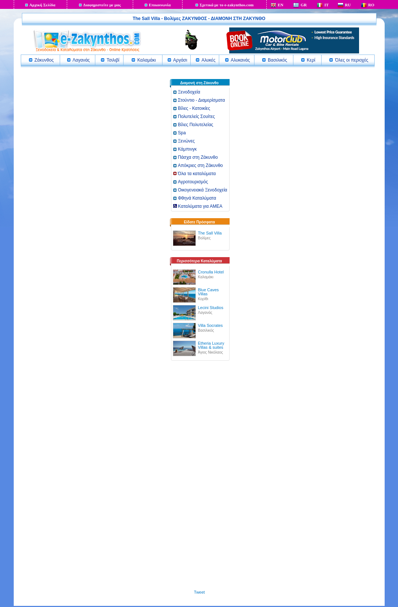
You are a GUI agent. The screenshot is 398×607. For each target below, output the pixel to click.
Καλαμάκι (146, 60)
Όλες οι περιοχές (351, 60)
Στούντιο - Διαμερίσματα (201, 100)
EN (280, 5)
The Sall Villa (210, 233)
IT (326, 5)
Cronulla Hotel (211, 272)
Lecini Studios (211, 307)
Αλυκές (208, 60)
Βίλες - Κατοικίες (194, 108)
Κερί (311, 60)
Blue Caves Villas (208, 292)
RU (348, 5)
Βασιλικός (277, 60)
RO (371, 5)
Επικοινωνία (160, 5)
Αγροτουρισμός (193, 181)
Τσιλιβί (112, 60)
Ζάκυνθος (44, 60)
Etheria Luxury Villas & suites (211, 345)
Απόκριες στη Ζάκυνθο (200, 165)
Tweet (199, 592)
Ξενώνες (186, 141)
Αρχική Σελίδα (42, 5)
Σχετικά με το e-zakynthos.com (227, 5)
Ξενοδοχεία (189, 92)
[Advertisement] (199, 478)
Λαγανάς (81, 60)
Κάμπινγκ (187, 149)
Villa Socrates (210, 325)
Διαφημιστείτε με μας (102, 5)
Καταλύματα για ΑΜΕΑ (198, 206)
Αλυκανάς (240, 60)
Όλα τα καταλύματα (197, 173)
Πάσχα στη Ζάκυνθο (198, 157)
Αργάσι (180, 60)
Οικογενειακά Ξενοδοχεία (202, 190)
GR (303, 5)
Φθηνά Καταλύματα (197, 198)
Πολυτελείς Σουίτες (196, 116)
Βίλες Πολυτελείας (195, 124)
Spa (182, 132)
